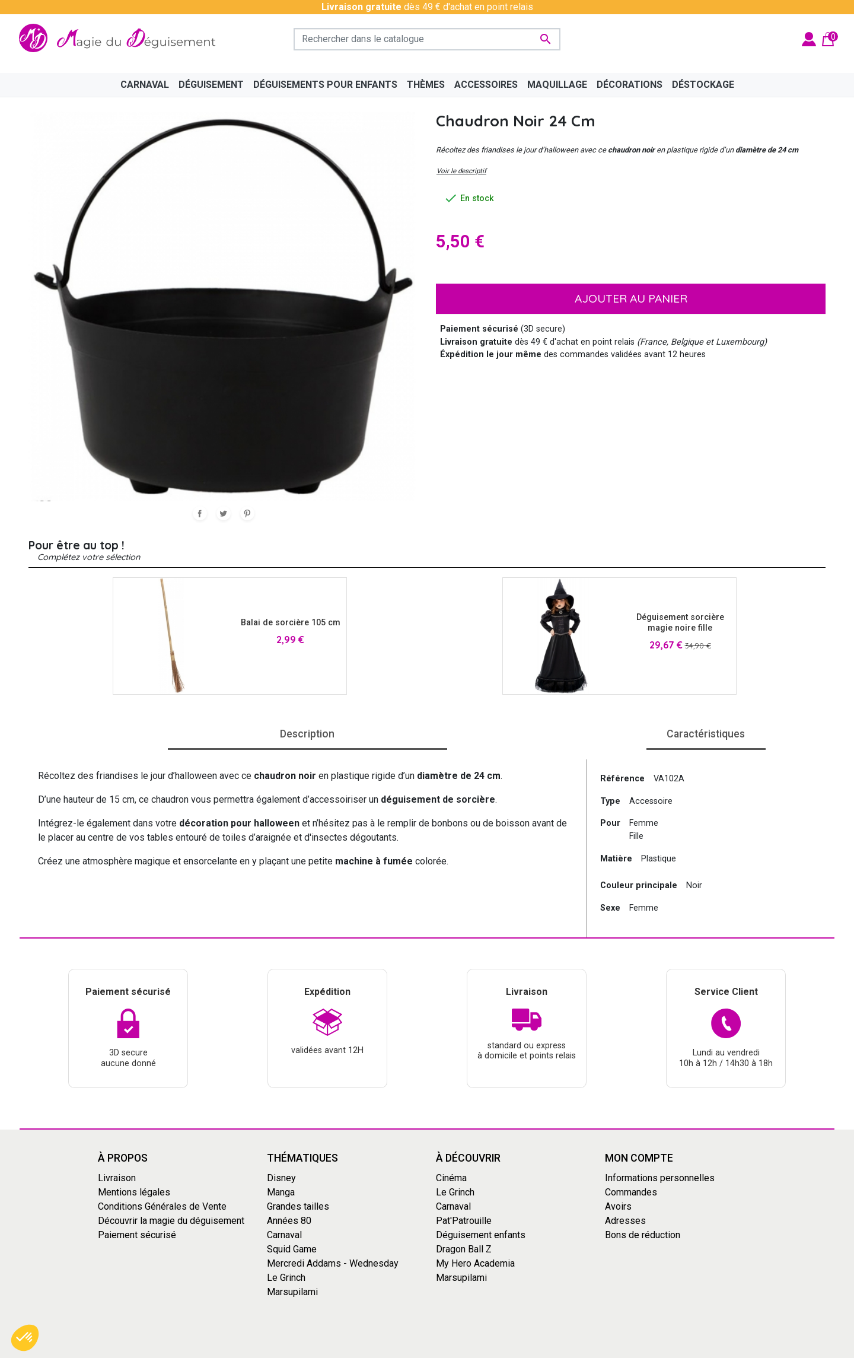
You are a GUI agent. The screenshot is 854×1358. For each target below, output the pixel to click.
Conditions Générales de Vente (162, 1206)
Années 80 (289, 1220)
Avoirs (618, 1206)
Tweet (223, 513)
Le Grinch (286, 1277)
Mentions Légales (489, 1347)
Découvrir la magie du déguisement (171, 1220)
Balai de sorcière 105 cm (290, 623)
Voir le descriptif (461, 171)
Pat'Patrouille (464, 1220)
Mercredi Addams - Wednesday (333, 1263)
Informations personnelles (660, 1178)
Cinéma (451, 1178)
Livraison (117, 1178)
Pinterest (247, 513)
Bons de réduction (642, 1235)
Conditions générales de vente (386, 1347)
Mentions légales (134, 1192)
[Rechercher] (427, 39)
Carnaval (284, 1235)
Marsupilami (292, 1291)
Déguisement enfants (480, 1235)
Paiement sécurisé (137, 1235)
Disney (281, 1178)
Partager (200, 513)
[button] (25, 1338)
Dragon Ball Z (464, 1249)
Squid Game (292, 1249)
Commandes (631, 1192)
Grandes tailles (298, 1206)
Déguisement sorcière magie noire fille (680, 622)
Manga (281, 1192)
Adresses (625, 1220)
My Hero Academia (475, 1263)
